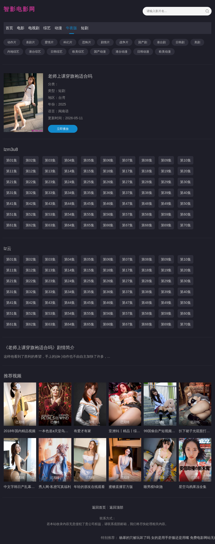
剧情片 (105, 42)
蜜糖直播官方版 (121, 487)
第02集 (31, 160)
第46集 (108, 204)
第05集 (88, 160)
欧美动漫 (165, 51)
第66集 (108, 225)
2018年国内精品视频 (19, 431)
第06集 (108, 160)
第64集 (69, 225)
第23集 (50, 182)
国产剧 (142, 42)
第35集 (88, 193)
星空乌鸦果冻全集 (192, 487)
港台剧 (161, 42)
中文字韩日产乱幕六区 (21, 487)
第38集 (146, 193)
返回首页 (99, 507)
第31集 (11, 193)
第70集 (185, 225)
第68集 (146, 225)
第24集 (69, 182)
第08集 (146, 160)
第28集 (146, 182)
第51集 (11, 214)
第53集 (50, 214)
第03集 (50, 160)
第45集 (88, 204)
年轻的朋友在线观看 (89, 487)
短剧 (84, 28)
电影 (20, 28)
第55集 (88, 214)
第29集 (166, 182)
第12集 (31, 171)
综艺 (47, 28)
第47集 (127, 204)
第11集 (11, 171)
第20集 (185, 171)
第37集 (127, 193)
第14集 (69, 171)
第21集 (11, 182)
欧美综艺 (78, 51)
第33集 (50, 193)
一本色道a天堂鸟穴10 (55, 431)
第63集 (50, 225)
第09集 (166, 160)
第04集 (69, 160)
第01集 (11, 160)
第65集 (88, 225)
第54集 (69, 214)
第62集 (31, 225)
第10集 (185, 160)
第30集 (185, 182)
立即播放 (63, 129)
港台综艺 (35, 51)
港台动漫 (121, 51)
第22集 (31, 182)
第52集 (31, 214)
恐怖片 (86, 42)
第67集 (127, 225)
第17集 (127, 171)
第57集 (127, 214)
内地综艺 (13, 51)
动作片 (11, 42)
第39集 (166, 193)
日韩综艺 (56, 51)
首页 (9, 28)
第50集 (185, 204)
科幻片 (67, 42)
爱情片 (49, 42)
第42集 (31, 204)
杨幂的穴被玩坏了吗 (141, 538)
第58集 (146, 214)
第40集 (185, 193)
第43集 (50, 204)
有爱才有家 (82, 431)
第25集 (88, 182)
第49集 (166, 204)
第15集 (88, 171)
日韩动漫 (143, 51)
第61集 (11, 225)
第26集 (108, 182)
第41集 (11, 204)
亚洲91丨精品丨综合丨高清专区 (133, 431)
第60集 (185, 214)
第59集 (166, 214)
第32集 (31, 193)
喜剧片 (30, 42)
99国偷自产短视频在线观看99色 (168, 431)
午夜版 (71, 28)
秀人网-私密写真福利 (55, 487)
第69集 (166, 225)
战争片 (124, 42)
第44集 (69, 204)
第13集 (50, 171)
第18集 (146, 171)
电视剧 (33, 28)
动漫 (58, 28)
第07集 (127, 160)
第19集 (166, 171)
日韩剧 (180, 42)
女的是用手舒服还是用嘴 (177, 538)
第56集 (108, 214)
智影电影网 (19, 9)
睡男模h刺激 (153, 487)
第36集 (108, 193)
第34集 (69, 193)
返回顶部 (116, 507)
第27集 (127, 182)
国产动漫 (100, 51)
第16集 (108, 171)
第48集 (146, 204)
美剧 (197, 42)
